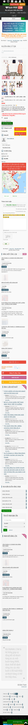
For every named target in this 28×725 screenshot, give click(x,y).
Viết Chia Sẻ (15, 377)
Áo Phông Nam (5, 331)
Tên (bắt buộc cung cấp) (21, 209)
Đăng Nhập (9, 204)
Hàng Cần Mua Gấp (7, 507)
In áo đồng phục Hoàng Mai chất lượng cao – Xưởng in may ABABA (13, 303)
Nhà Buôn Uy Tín (6, 501)
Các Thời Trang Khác (6, 307)
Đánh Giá (15, 196)
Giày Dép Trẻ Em (6, 352)
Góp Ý (10, 709)
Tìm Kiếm (4, 709)
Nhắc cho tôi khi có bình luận (10, 232)
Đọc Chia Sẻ (13, 696)
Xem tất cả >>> (20, 134)
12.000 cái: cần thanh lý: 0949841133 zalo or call (13, 327)
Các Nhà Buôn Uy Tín (15, 382)
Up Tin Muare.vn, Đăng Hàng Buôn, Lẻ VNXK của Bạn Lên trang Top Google (14, 455)
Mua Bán (12, 693)
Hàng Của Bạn (19, 704)
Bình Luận (6, 196)
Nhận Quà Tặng (6, 707)
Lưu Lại (12, 699)
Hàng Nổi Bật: (20, 129)
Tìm (23, 19)
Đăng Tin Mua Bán (14, 4)
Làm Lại (10, 530)
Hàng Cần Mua (6, 494)
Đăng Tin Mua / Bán (15, 373)
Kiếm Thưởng (6, 699)
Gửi (6, 243)
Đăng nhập (5, 704)
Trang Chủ (5, 693)
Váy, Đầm (4, 286)
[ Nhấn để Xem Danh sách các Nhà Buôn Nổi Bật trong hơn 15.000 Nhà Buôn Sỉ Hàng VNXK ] (14, 114)
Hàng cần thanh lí (6, 348)
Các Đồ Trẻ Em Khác (6, 263)
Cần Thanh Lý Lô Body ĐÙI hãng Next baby (12, 258)
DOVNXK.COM (24, 686)
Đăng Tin (12, 704)
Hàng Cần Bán (6, 491)
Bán (16, 693)
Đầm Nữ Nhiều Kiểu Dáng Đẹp (9, 282)
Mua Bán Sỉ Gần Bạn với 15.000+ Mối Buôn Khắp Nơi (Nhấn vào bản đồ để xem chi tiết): (14, 166)
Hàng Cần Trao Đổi (7, 497)
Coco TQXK (10, 138)
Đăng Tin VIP (6, 4)
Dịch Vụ (20, 696)
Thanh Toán (15, 709)
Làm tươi (6, 239)
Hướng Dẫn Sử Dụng (7, 701)
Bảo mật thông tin (7, 712)
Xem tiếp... (7, 400)
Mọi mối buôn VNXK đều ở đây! (14, 9)
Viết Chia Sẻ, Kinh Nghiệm (17, 707)
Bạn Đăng (22, 4)
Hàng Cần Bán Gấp (7, 504)
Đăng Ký (14, 204)
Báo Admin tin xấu (6, 147)
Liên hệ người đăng (7, 123)
